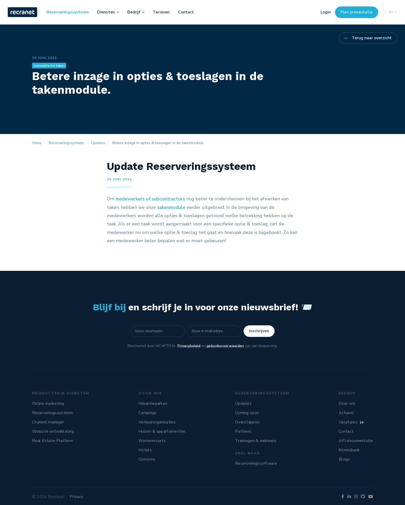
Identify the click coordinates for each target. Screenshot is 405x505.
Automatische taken (49, 66)
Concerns (146, 459)
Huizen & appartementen (162, 431)
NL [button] (388, 12)
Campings (147, 413)
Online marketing (48, 403)
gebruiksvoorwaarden (225, 345)
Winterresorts (152, 441)
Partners (243, 431)
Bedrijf (134, 12)
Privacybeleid (188, 345)
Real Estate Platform (52, 441)
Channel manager (48, 422)
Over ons (347, 403)
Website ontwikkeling (53, 431)
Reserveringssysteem (67, 12)
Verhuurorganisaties (157, 422)
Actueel (346, 413)
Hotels (145, 450)
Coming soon (247, 413)
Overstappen (247, 422)
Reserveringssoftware (256, 463)
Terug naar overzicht (372, 38)
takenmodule (171, 207)
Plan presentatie (356, 12)
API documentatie (356, 441)
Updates (243, 403)
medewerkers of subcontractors (150, 199)
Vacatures (352, 422)
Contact (186, 12)
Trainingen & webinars (255, 441)
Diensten (106, 12)
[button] (118, 12)
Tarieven (161, 12)
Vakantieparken (152, 403)
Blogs (344, 459)
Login (326, 12)
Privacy (76, 497)
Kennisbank (349, 450)
